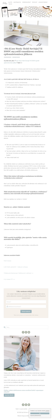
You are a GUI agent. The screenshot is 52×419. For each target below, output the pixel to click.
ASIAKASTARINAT (43, 2)
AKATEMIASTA (17, 2)
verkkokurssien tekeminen (16, 57)
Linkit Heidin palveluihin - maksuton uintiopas (16, 267)
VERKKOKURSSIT (26, 2)
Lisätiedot (47, 410)
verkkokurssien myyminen (7, 57)
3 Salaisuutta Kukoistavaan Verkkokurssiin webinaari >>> (18, 273)
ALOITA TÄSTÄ (10, 3)
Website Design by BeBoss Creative (26, 415)
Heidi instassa (7, 260)
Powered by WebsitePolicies (35, 415)
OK (40, 413)
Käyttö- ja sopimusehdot (21, 409)
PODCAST (34, 2)
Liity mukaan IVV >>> (9, 279)
